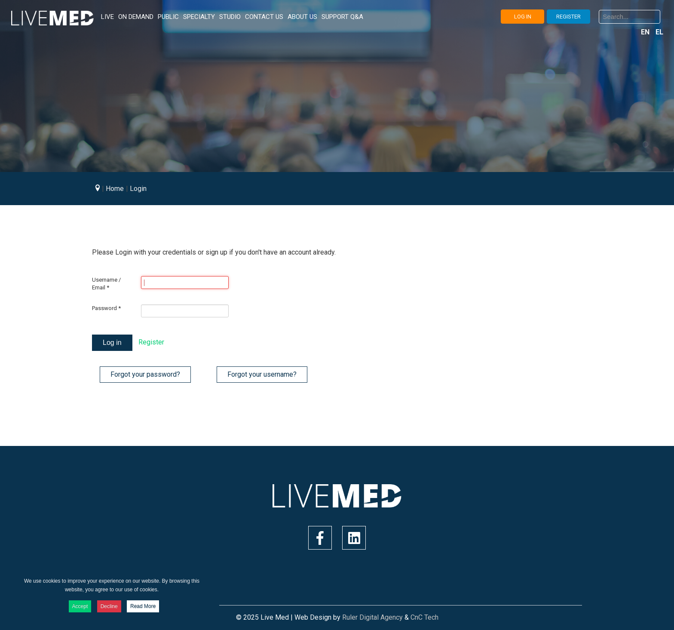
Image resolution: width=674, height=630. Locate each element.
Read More (143, 606)
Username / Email (106, 284)
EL (659, 32)
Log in (112, 342)
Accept (80, 606)
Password (106, 308)
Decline (109, 606)
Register (151, 342)
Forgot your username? (262, 374)
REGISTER (568, 16)
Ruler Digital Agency (372, 617)
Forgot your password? (145, 374)
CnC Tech (424, 617)
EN (646, 32)
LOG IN (522, 16)
